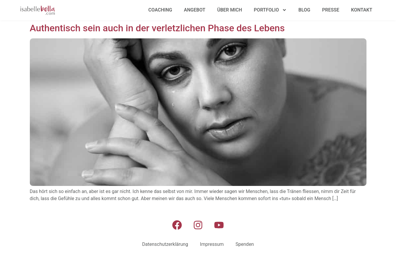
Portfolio (270, 10)
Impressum (212, 244)
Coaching (160, 10)
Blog (304, 10)
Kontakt (361, 10)
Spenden (245, 244)
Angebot (195, 10)
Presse (330, 10)
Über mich (229, 10)
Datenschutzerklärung (165, 244)
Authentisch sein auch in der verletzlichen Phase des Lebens (157, 28)
